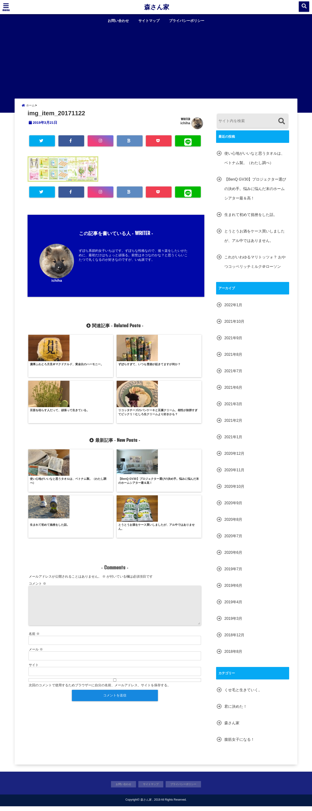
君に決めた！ (235, 710)
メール (36, 571)
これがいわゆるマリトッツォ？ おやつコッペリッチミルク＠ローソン (255, 266)
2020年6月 (233, 556)
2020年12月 (234, 457)
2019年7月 (233, 573)
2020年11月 (234, 474)
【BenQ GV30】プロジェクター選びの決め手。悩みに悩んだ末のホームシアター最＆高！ (255, 192)
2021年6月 (233, 391)
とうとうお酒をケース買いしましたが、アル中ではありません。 (254, 240)
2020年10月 (234, 490)
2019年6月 (233, 590)
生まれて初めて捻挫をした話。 (250, 219)
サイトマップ (149, 21)
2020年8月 (233, 523)
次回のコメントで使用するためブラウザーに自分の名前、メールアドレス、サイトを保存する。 (100, 606)
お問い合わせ (118, 21)
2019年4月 (233, 606)
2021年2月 (233, 424)
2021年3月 (233, 408)
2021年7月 (233, 375)
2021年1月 (233, 441)
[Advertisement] (156, 61)
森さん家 (156, 7)
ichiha (185, 127)
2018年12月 (234, 639)
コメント (37, 505)
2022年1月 (233, 309)
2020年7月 (233, 540)
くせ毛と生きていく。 (243, 694)
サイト (34, 586)
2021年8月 (233, 358)
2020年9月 (233, 507)
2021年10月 (234, 325)
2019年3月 (233, 623)
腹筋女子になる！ (239, 743)
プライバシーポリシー (186, 21)
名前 (34, 555)
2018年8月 (233, 656)
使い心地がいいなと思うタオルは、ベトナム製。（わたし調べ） (254, 162)
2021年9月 (233, 342)
